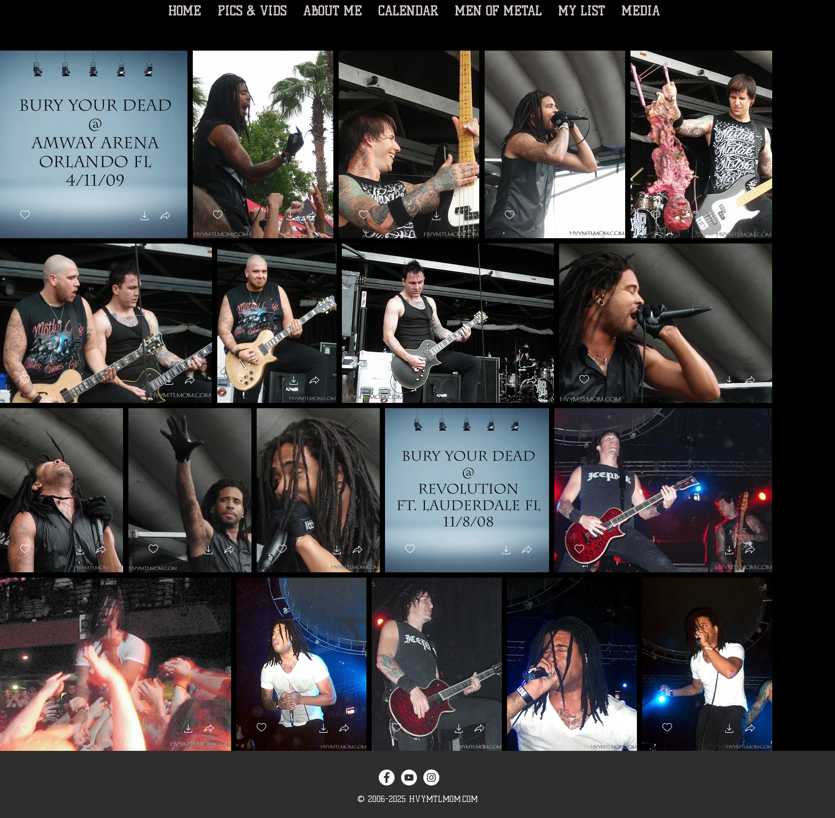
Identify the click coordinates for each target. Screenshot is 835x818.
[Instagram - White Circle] (431, 777)
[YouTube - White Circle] (409, 777)
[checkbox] (25, 215)
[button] (145, 217)
